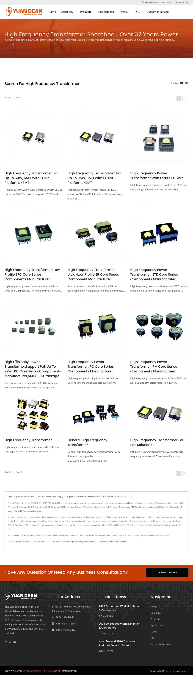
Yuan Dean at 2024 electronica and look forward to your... (118, 642)
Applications (107, 12)
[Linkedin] (15, 641)
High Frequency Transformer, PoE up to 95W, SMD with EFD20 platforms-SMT (94, 178)
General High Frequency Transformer (87, 442)
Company (68, 12)
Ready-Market (181, 670)
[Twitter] (10, 641)
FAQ (138, 12)
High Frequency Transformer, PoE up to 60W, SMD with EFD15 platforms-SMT (32, 178)
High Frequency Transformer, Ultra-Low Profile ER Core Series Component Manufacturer (93, 274)
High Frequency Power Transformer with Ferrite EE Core (157, 175)
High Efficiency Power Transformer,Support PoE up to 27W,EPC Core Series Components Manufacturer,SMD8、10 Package (33, 369)
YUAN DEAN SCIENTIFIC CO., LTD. (40, 670)
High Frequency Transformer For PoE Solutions (156, 442)
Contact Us (121, 541)
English (183, 2)
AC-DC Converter (52, 541)
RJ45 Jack (65, 541)
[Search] (159, 2)
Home (52, 12)
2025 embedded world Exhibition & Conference (119, 625)
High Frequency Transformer (28, 440)
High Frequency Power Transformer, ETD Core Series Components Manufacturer (154, 274)
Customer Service (158, 12)
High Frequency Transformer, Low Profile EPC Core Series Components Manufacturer (32, 274)
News (125, 12)
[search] (143, 2)
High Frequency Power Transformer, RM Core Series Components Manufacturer (153, 367)
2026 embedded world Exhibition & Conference (119, 607)
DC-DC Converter (37, 541)
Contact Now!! (167, 572)
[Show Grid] (181, 83)
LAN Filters (99, 541)
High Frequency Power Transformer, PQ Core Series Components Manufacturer (90, 367)
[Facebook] (6, 641)
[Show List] (186, 83)
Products (87, 12)
